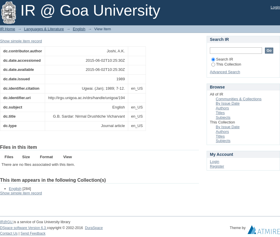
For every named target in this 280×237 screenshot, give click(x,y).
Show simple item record (21, 41)
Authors (222, 108)
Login (275, 7)
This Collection (226, 64)
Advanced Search (225, 72)
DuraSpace (94, 228)
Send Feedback (33, 233)
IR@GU (7, 222)
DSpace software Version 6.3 (23, 228)
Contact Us (9, 233)
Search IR (222, 59)
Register (217, 166)
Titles (220, 113)
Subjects (223, 117)
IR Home (7, 29)
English (79, 29)
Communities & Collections (238, 99)
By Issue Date (228, 103)
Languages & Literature (44, 29)
